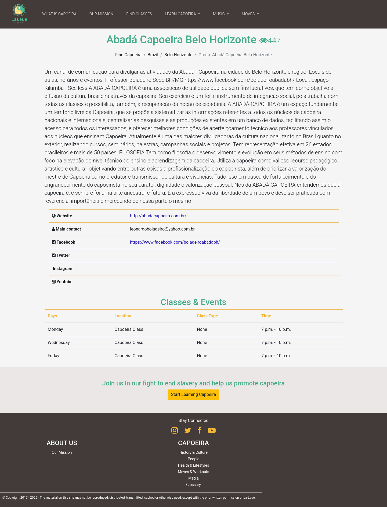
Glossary (193, 485)
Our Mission (62, 452)
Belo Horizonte (178, 54)
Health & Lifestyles (193, 465)
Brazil (153, 54)
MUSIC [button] (219, 14)
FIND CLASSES (139, 14)
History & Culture (193, 452)
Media (193, 478)
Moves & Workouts (193, 472)
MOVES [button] (249, 14)
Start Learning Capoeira (193, 394)
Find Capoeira (128, 54)
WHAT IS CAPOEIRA (59, 14)
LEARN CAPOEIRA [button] (181, 14)
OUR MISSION (101, 14)
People (193, 459)
